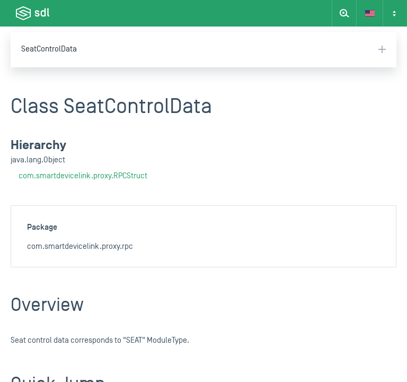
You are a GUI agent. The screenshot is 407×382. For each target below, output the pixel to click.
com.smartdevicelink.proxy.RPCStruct (83, 175)
